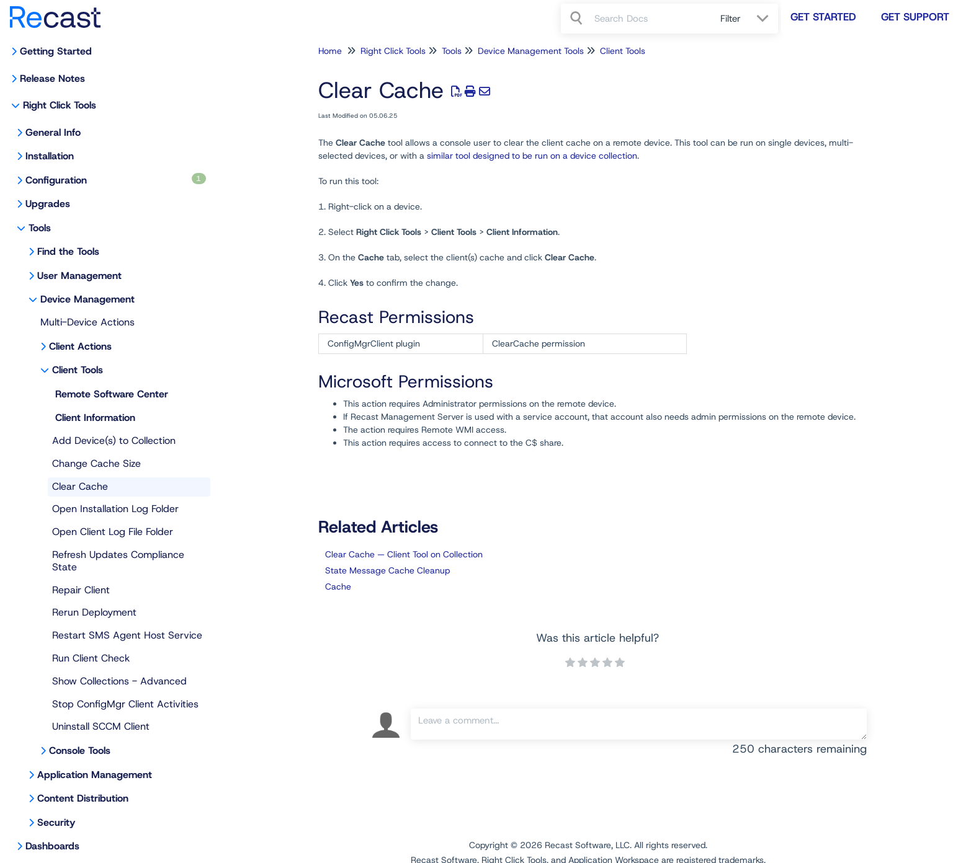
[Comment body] (639, 724)
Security (56, 822)
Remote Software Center (111, 394)
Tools (40, 227)
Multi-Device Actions (87, 322)
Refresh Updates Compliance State (118, 560)
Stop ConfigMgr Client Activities (125, 703)
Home (330, 50)
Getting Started (56, 51)
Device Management (87, 299)
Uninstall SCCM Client (101, 726)
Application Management (94, 774)
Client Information (95, 417)
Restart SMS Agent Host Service (127, 635)
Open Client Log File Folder (112, 531)
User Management (79, 275)
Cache (338, 586)
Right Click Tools (59, 105)
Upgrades (47, 203)
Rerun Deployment (94, 612)
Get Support (915, 17)
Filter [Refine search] (732, 18)
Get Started (823, 17)
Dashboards (52, 845)
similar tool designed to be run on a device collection (532, 155)
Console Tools (79, 750)
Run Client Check (91, 658)
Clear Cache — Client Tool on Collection (404, 554)
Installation (49, 155)
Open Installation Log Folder (115, 508)
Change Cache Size (96, 463)
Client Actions (80, 346)
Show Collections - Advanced (119, 681)
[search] (650, 19)
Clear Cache (80, 486)
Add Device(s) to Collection (114, 440)
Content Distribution (82, 798)
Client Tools (77, 369)
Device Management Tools (531, 50)
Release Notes (52, 78)
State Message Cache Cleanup (387, 570)
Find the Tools (68, 251)
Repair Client (81, 589)
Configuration (115, 180)
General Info (53, 132)
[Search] (577, 19)
